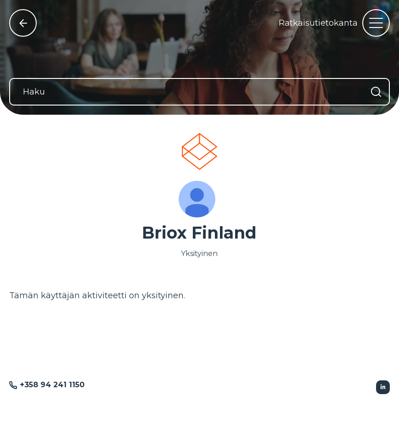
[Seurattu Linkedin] (383, 387)
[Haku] (199, 92)
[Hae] (376, 92)
